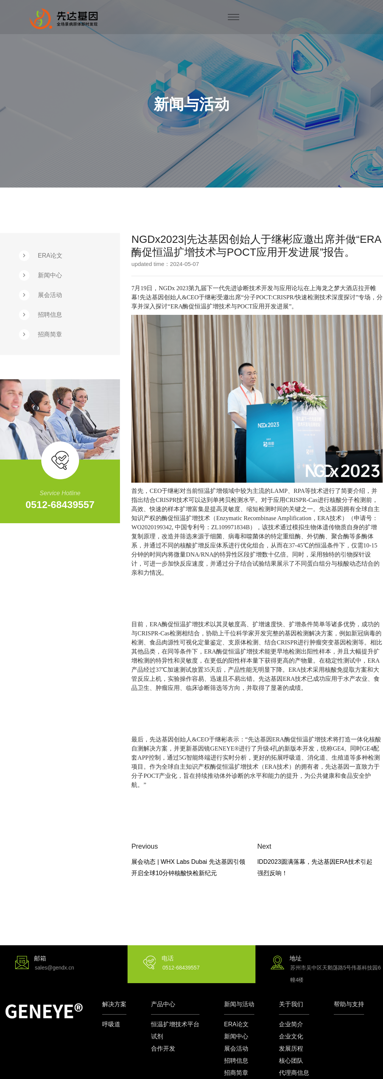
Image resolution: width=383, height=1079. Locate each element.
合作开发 (163, 1048)
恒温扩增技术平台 (175, 1024)
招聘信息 (50, 314)
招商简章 (50, 334)
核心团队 (291, 1060)
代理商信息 (294, 1073)
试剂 (157, 1036)
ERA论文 (50, 255)
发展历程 (291, 1048)
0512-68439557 (60, 504)
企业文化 (291, 1036)
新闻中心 (50, 275)
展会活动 (50, 295)
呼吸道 (111, 1024)
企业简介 (291, 1024)
